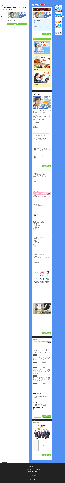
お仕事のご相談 (38, 469)
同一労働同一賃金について (39, 474)
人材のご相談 (35, 471)
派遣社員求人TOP (32, 466)
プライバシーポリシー (25, 474)
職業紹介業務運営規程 (32, 474)
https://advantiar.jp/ (42, 450)
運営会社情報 (30, 471)
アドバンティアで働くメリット (29, 469)
